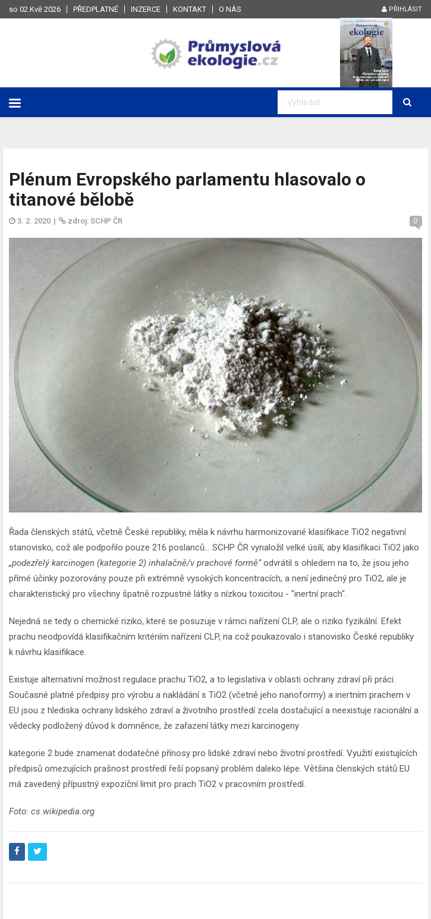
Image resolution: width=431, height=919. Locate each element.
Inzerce (146, 9)
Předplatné (95, 9)
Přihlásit (402, 9)
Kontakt (189, 9)
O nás (230, 9)
